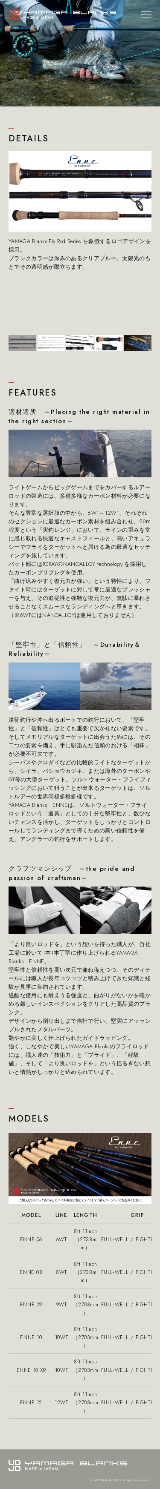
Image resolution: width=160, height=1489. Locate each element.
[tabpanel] (80, 211)
